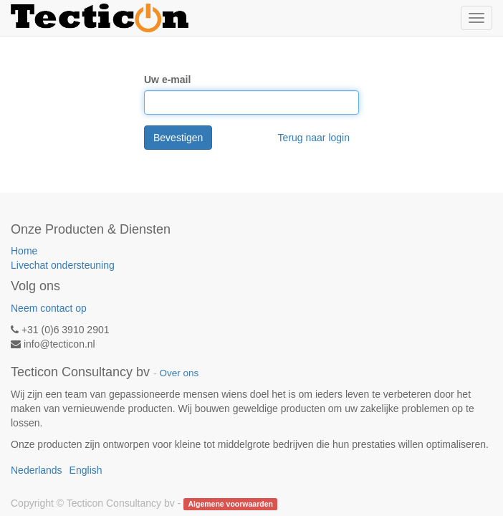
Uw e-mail (167, 79)
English (86, 470)
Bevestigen (178, 137)
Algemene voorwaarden (230, 504)
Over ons (178, 373)
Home (24, 251)
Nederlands (36, 470)
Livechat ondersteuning (63, 265)
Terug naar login (314, 137)
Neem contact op (49, 308)
